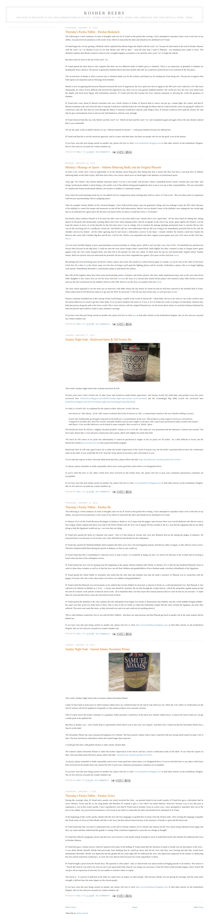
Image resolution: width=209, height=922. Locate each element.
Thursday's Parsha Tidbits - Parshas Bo (88, 507)
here (176, 255)
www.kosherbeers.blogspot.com (147, 143)
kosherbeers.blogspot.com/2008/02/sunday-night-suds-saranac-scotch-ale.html (113, 398)
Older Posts (198, 907)
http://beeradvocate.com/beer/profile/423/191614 (159, 459)
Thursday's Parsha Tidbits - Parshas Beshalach (92, 32)
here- (67, 238)
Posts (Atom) (82, 913)
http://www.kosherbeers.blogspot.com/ (152, 625)
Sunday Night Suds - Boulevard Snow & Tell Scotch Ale (98, 339)
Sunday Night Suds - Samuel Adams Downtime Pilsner (97, 649)
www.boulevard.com (91, 443)
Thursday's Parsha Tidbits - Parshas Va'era (90, 795)
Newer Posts (70, 907)
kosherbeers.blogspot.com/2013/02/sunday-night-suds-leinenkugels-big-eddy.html (99, 402)
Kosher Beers (104, 13)
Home (134, 907)
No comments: (103, 152)
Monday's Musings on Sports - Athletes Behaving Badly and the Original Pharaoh (113, 167)
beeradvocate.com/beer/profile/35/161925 (134, 755)
